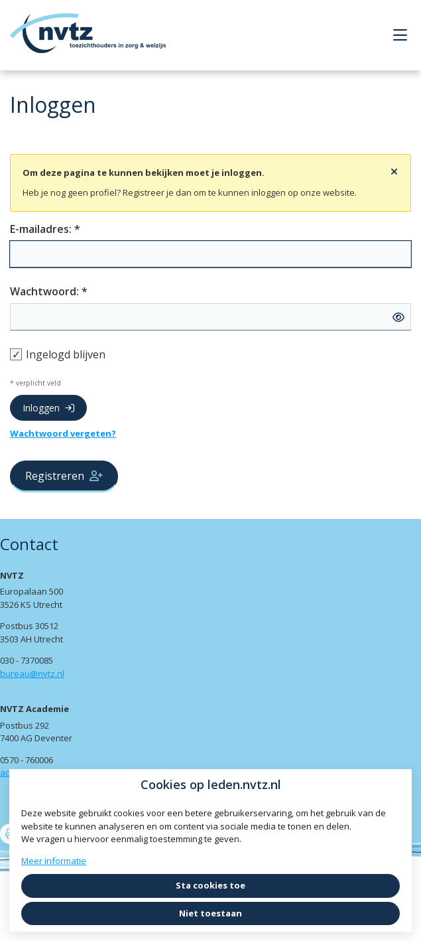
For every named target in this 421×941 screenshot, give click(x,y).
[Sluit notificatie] (394, 172)
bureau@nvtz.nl (32, 674)
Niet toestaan (210, 913)
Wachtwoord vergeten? (63, 433)
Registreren (64, 476)
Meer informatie (53, 861)
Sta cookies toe (210, 885)
